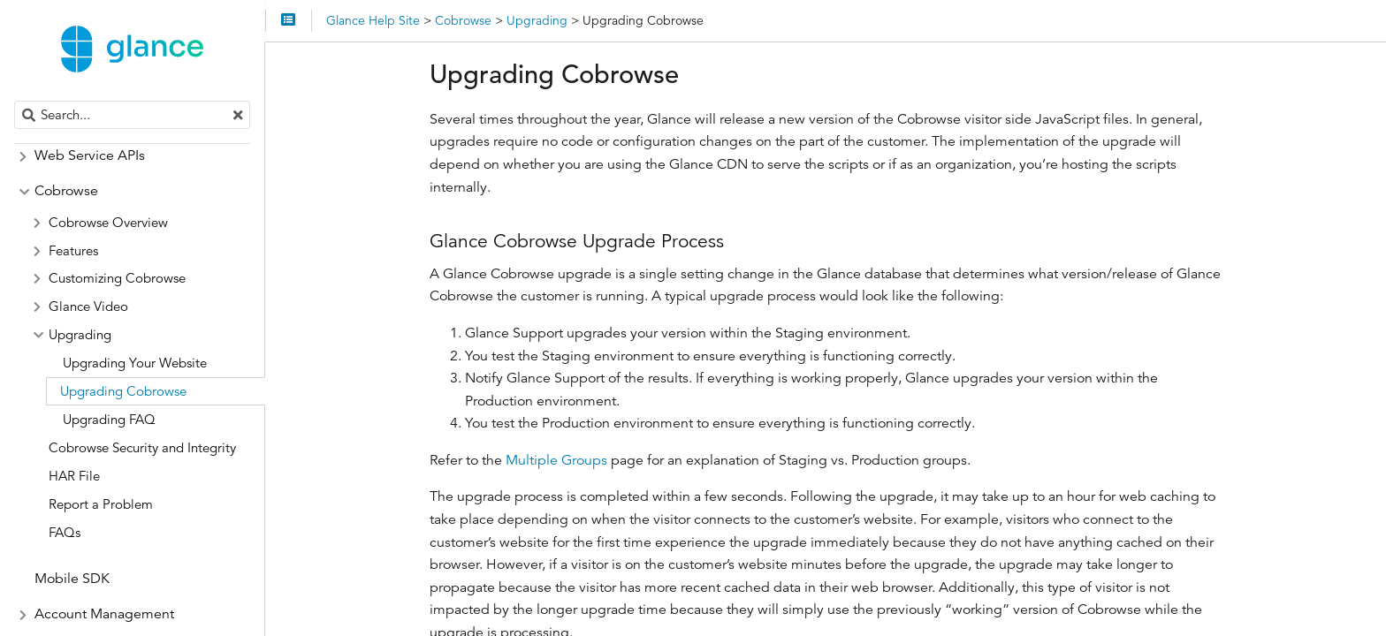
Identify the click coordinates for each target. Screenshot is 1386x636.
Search (15, 101)
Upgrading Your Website (135, 362)
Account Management (104, 614)
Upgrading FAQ (109, 419)
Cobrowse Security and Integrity (142, 447)
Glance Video (88, 306)
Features (73, 250)
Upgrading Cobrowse (123, 390)
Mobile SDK (72, 578)
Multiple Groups (556, 460)
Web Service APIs (89, 155)
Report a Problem (101, 504)
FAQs (64, 532)
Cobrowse (66, 191)
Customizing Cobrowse (117, 277)
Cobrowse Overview (108, 222)
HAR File (74, 475)
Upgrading (80, 334)
